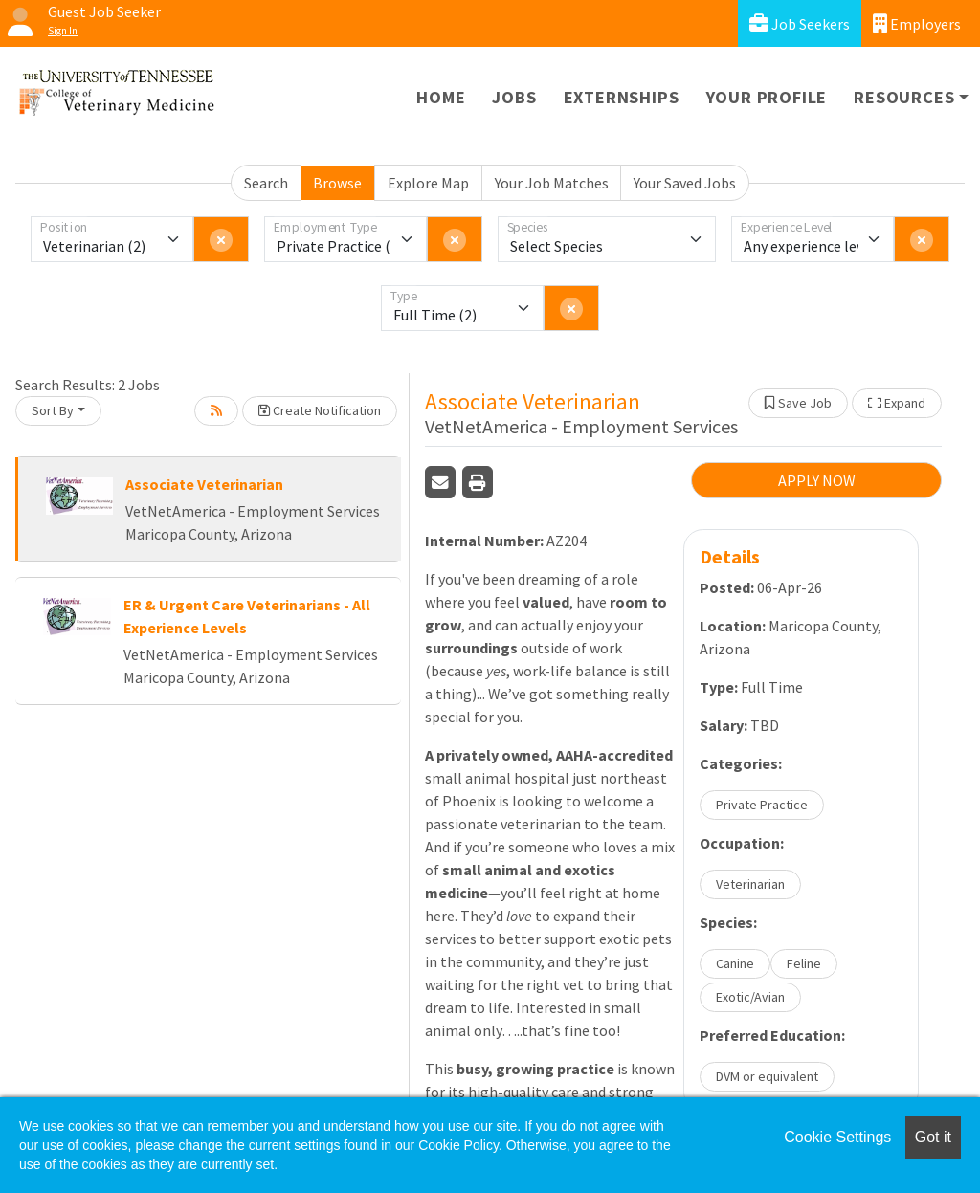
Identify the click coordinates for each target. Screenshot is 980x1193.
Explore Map (428, 182)
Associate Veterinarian (204, 484)
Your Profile (767, 97)
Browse (337, 182)
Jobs (514, 97)
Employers (917, 23)
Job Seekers (799, 23)
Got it (933, 1137)
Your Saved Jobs (685, 182)
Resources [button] (904, 97)
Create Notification (319, 410)
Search (266, 182)
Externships (621, 97)
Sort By (53, 410)
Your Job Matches (552, 182)
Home (440, 97)
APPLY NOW (817, 480)
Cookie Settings (837, 1137)
